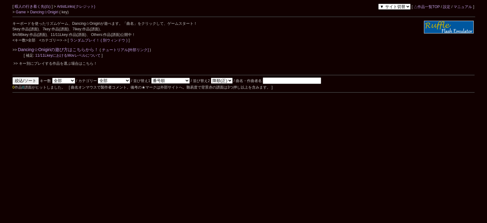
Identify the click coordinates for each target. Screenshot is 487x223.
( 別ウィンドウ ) (114, 40)
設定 (446, 7)
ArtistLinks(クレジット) (76, 6)
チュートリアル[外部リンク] (125, 50)
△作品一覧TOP (427, 7)
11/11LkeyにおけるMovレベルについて (68, 55)
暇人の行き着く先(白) (33, 6)
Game (21, 12)
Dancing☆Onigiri (44, 12)
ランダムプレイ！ (85, 40)
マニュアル (462, 7)
